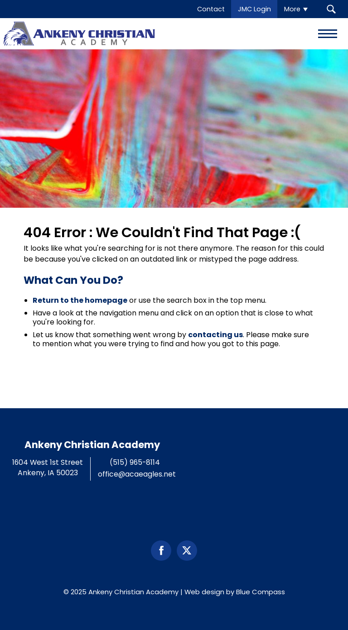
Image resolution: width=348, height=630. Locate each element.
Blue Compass (260, 592)
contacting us (215, 334)
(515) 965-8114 (135, 462)
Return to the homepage (80, 300)
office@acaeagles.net (137, 474)
